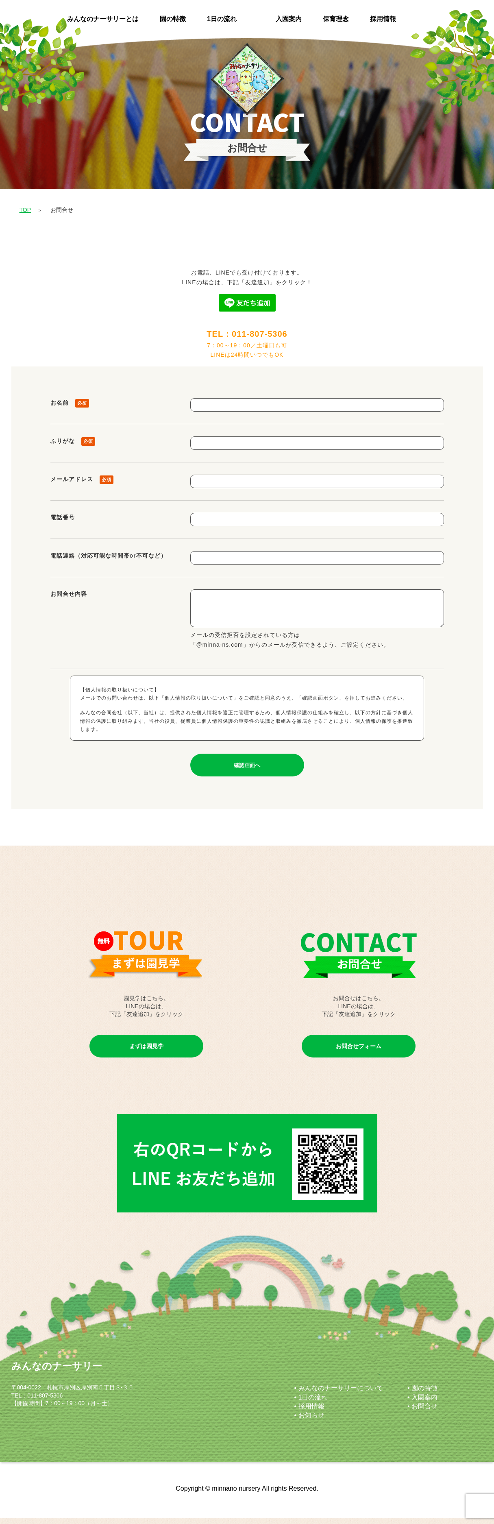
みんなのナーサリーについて (340, 1394)
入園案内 (289, 18)
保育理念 (336, 18)
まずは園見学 (146, 1052)
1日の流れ (222, 18)
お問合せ (424, 1412)
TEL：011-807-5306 (247, 333)
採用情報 (383, 18)
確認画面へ (247, 771)
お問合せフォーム (358, 1052)
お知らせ (311, 1421)
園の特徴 (173, 18)
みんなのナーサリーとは (103, 18)
